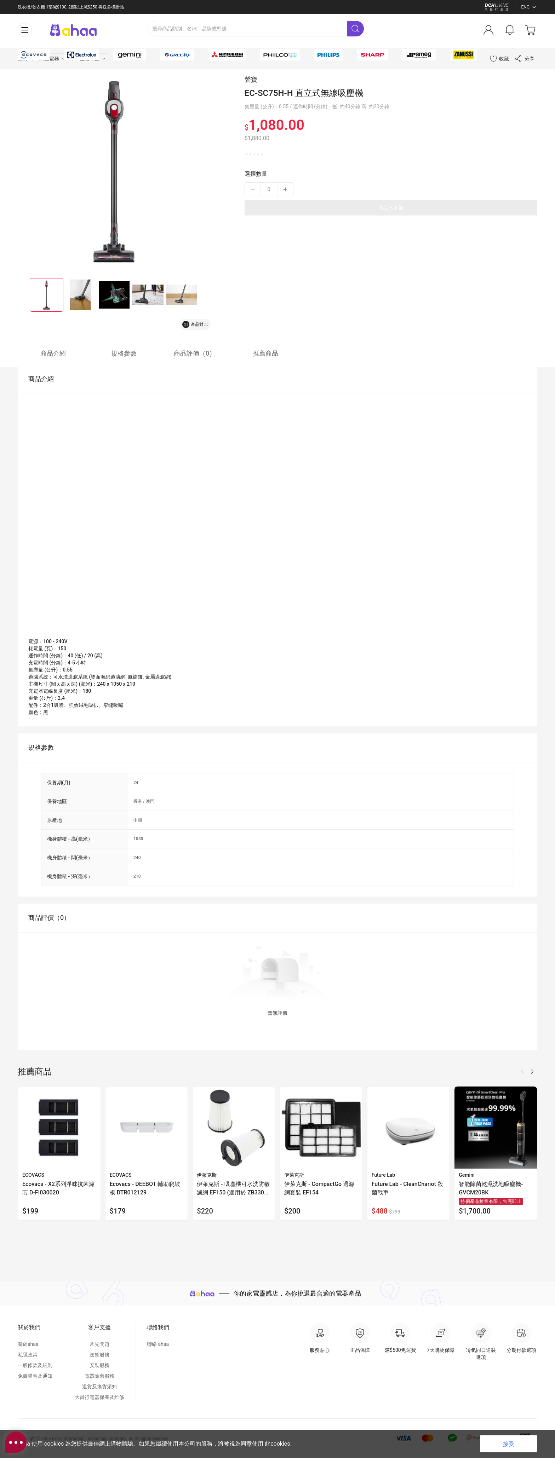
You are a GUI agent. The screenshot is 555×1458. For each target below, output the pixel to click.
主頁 (23, 74)
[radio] (246, 170)
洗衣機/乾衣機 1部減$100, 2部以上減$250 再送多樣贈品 (71, 7)
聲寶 (251, 95)
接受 (509, 1443)
